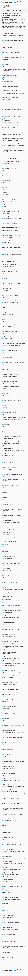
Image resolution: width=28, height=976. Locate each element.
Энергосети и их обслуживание (10, 223)
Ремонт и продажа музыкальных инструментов (14, 417)
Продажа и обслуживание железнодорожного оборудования (13, 815)
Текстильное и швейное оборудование (12, 433)
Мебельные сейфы (7, 388)
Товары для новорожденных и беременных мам (14, 441)
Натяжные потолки (7, 754)
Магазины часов (7, 379)
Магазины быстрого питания (9, 371)
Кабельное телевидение (8, 849)
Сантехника (6, 424)
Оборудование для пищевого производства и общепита (13, 647)
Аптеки (4, 312)
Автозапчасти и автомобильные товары (12, 52)
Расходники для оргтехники (9, 414)
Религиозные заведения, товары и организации (14, 297)
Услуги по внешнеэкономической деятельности (14, 145)
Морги (4, 185)
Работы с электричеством (9, 773)
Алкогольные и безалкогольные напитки (12, 309)
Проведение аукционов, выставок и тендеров (13, 129)
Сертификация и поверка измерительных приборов (12, 900)
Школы (4, 587)
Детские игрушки (7, 326)
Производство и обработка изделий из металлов (14, 663)
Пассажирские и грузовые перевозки (12, 812)
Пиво (4, 405)
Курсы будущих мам (8, 504)
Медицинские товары (8, 513)
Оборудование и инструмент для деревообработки (10, 653)
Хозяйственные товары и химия (10, 467)
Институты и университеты (9, 546)
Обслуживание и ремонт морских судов (12, 863)
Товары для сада (7, 445)
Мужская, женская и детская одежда (12, 610)
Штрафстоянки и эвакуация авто (10, 86)
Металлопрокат (6, 639)
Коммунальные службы (8, 180)
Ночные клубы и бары (8, 703)
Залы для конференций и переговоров (12, 844)
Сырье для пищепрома (8, 677)
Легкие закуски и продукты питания (11, 367)
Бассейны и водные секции (9, 716)
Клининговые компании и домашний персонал (13, 851)
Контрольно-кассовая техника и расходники (13, 362)
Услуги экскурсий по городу (9, 936)
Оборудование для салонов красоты (11, 271)
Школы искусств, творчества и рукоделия (13, 589)
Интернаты (5, 549)
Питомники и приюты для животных (11, 256)
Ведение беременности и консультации (12, 495)
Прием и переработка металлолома (11, 658)
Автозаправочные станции (9, 50)
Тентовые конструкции (8, 789)
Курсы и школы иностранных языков (11, 563)
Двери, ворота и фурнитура (9, 324)
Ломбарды (5, 369)
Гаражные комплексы (8, 532)
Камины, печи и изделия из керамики (11, 345)
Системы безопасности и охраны (10, 97)
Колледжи (5, 551)
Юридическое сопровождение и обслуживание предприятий (14, 947)
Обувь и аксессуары (8, 612)
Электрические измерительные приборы (12, 474)
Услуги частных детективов (9, 102)
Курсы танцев (6, 568)
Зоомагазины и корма (8, 252)
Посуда (5, 407)
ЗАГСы (4, 175)
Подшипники (6, 656)
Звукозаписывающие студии (9, 846)
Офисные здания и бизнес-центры (11, 122)
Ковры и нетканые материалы (10, 352)
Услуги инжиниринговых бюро (10, 791)
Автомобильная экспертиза (9, 827)
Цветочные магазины (8, 469)
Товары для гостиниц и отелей (10, 438)
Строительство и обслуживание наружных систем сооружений (14, 783)
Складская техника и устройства (10, 675)
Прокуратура (6, 194)
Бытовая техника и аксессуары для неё (12, 321)
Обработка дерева (7, 861)
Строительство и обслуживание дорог (12, 780)
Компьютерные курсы (8, 553)
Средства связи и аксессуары (10, 42)
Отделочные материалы (8, 766)
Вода (4, 834)
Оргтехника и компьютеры (9, 402)
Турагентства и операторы (9, 905)
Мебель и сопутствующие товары (11, 386)
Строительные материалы (9, 778)
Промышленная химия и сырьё (10, 670)
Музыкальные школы (8, 573)
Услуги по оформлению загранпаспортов (12, 920)
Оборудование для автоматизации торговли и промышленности (13, 119)
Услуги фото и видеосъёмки (9, 934)
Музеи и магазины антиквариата (10, 295)
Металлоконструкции (8, 751)
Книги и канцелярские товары (10, 348)
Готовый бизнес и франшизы (9, 114)
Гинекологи (5, 497)
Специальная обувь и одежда (10, 615)
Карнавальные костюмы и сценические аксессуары (12, 602)
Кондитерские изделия (8, 357)
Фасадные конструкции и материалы (11, 798)
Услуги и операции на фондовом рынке (12, 143)
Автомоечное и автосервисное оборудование (13, 57)
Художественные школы (8, 584)
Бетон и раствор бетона (8, 740)
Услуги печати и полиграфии (9, 917)
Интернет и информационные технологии (12, 38)
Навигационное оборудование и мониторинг (13, 40)
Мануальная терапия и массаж (10, 269)
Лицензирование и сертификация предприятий (14, 858)
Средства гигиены (7, 276)
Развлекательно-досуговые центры (11, 706)
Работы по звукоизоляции (9, 768)
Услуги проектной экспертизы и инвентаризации (14, 147)
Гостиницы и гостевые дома (9, 168)
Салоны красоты (7, 273)
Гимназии (5, 544)
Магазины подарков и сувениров (10, 374)
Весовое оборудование (8, 627)
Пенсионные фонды (7, 240)
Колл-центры (6, 854)
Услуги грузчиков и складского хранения (12, 908)
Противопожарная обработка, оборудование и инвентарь (13, 94)
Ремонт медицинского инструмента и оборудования (11, 889)
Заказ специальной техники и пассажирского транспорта (13, 809)
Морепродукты (6, 393)
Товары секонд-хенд (8, 455)
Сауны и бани (6, 708)
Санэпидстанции (7, 525)
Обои (4, 756)
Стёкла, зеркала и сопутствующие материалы (13, 786)
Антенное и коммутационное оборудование (13, 35)
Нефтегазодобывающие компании (11, 641)
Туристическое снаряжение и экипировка (12, 460)
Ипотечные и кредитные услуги (10, 959)
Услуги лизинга (6, 910)
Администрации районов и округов (11, 161)
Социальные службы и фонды (10, 201)
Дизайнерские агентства (9, 839)
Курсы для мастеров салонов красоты (12, 561)
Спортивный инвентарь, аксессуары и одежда (13, 732)
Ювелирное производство (9, 684)
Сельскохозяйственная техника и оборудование (14, 672)
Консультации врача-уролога (10, 499)
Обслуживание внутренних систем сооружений (14, 761)
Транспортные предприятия (9, 820)
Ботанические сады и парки (9, 285)
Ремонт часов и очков (8, 894)
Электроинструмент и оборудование (11, 476)
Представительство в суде (9, 127)
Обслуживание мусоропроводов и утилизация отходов (13, 866)
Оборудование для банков (9, 643)
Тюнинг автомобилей (8, 81)
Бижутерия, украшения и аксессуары (12, 317)
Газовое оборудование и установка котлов (13, 629)
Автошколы (5, 59)
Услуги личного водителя (9, 912)
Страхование (6, 903)
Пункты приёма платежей (9, 197)
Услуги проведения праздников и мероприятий (14, 922)
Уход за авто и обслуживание (10, 83)
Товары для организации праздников (11, 443)
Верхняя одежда (7, 599)
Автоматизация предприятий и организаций (13, 109)
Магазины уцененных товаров (10, 376)
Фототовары (6, 464)
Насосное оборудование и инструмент (12, 398)
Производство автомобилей (9, 660)
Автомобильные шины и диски (10, 54)
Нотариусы (5, 187)
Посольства (6, 242)
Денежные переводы (8, 957)
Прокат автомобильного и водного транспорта (13, 73)
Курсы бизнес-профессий (9, 556)
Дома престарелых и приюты (10, 173)
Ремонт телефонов (7, 892)
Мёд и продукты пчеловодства (10, 395)
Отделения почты (7, 192)
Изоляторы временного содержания (11, 235)
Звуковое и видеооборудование (10, 333)
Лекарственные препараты (9, 506)
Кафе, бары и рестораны (9, 699)
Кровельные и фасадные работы (10, 747)
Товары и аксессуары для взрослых (11, 453)
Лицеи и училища (7, 570)
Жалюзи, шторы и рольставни (10, 328)
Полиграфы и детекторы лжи (10, 876)
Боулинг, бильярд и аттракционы (10, 692)
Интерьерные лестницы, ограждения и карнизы (14, 343)
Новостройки (6, 534)
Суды (4, 204)
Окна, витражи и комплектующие (11, 763)
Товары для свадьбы (8, 448)
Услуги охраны (6, 99)
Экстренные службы (8, 220)
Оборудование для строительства (11, 759)
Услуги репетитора (7, 924)
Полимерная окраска (8, 879)
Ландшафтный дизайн (8, 749)
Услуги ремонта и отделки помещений (12, 796)
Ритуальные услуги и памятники (10, 897)
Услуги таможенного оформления (11, 929)
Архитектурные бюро (8, 111)
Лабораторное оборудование (10, 636)
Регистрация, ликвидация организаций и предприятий (12, 135)
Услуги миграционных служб (9, 216)
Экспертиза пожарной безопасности (11, 153)
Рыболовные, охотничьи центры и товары (12, 419)
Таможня (5, 206)
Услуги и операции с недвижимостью (11, 537)
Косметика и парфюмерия (9, 266)
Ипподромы (6, 718)
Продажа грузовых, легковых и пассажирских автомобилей (14, 70)
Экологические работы (8, 943)
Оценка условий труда (8, 872)
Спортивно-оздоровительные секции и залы (13, 723)
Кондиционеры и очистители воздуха (11, 359)
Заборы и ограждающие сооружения (11, 331)
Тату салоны (6, 278)
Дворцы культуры (7, 288)
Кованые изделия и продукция (10, 350)
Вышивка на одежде (8, 837)
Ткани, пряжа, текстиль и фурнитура (11, 436)
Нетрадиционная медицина (9, 517)
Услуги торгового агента (9, 932)
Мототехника (6, 64)
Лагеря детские (7, 182)
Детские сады (6, 170)
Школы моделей (7, 592)
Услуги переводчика (8, 915)
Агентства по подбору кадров (10, 830)
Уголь (4, 679)
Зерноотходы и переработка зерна (11, 634)
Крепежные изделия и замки (10, 744)
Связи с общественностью (9, 199)
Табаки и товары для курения (10, 429)
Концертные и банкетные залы (10, 293)
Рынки (4, 422)
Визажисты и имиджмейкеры (10, 264)
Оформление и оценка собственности (11, 869)
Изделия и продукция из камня (10, 336)
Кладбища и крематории (9, 177)
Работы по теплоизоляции (9, 771)
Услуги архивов (6, 213)
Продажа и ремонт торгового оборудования (13, 410)
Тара (4, 431)
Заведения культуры (8, 290)
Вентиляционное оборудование (10, 624)
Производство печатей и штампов (11, 665)
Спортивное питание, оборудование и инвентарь (14, 725)
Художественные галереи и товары (11, 302)
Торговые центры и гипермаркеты (11, 457)
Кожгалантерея (6, 607)
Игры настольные (7, 696)
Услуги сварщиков (7, 927)
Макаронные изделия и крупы (10, 381)
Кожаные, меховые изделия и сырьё (11, 605)
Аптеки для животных (8, 249)
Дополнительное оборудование (10, 62)
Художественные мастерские (10, 941)
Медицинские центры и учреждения (11, 515)
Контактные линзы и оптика (9, 502)
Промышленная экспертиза (9, 881)
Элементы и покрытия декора (10, 482)
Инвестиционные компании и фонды (11, 116)
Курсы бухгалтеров (7, 558)
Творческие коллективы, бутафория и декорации (14, 300)
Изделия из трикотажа (8, 340)
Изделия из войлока (7, 338)
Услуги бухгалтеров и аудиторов (10, 140)
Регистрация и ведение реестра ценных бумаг (13, 132)
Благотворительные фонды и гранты (11, 166)
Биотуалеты (6, 319)
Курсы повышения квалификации (10, 565)
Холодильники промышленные (10, 682)
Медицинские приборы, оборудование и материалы (12, 510)
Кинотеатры (6, 701)
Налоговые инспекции (8, 237)
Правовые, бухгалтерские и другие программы (14, 125)
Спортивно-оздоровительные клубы (11, 720)
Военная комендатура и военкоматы (11, 230)
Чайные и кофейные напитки (9, 472)
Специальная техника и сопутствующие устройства (12, 78)
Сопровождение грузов (8, 818)
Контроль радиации (7, 856)
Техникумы (5, 580)
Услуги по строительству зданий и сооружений (14, 793)
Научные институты (7, 575)
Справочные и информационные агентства (13, 138)
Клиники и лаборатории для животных (12, 254)
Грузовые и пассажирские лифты (11, 631)
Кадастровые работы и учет (9, 742)
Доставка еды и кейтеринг (9, 842)
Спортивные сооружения (9, 730)
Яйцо (4, 487)
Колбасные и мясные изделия (10, 355)
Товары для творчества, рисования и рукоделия (14, 450)
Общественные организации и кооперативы (13, 189)
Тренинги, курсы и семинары (10, 582)
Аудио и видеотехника (8, 314)
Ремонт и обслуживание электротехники (12, 886)
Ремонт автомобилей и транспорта (11, 75)
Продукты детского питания (9, 412)
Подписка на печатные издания (10, 874)
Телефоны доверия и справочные (11, 208)
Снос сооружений (7, 775)
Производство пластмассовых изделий (12, 668)
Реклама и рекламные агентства (10, 884)
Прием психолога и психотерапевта (11, 522)
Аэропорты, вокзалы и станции (10, 805)
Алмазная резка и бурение (9, 832)
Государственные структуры (10, 232)
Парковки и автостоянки (8, 66)
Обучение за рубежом (8, 577)
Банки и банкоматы (7, 955)
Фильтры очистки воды (8, 462)
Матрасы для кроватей (8, 383)
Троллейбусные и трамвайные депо (11, 211)
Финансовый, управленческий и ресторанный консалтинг (13, 151)
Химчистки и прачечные (8, 939)
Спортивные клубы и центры (9, 727)
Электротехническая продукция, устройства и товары (13, 480)
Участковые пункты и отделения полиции (12, 218)
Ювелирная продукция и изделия (11, 485)
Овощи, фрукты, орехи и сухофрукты (12, 400)
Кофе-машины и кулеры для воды (11, 364)
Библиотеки (6, 163)
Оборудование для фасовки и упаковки (12, 649)
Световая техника (7, 426)
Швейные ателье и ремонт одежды (11, 617)
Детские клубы (6, 694)
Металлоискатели (7, 391)
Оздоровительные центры (9, 520)
